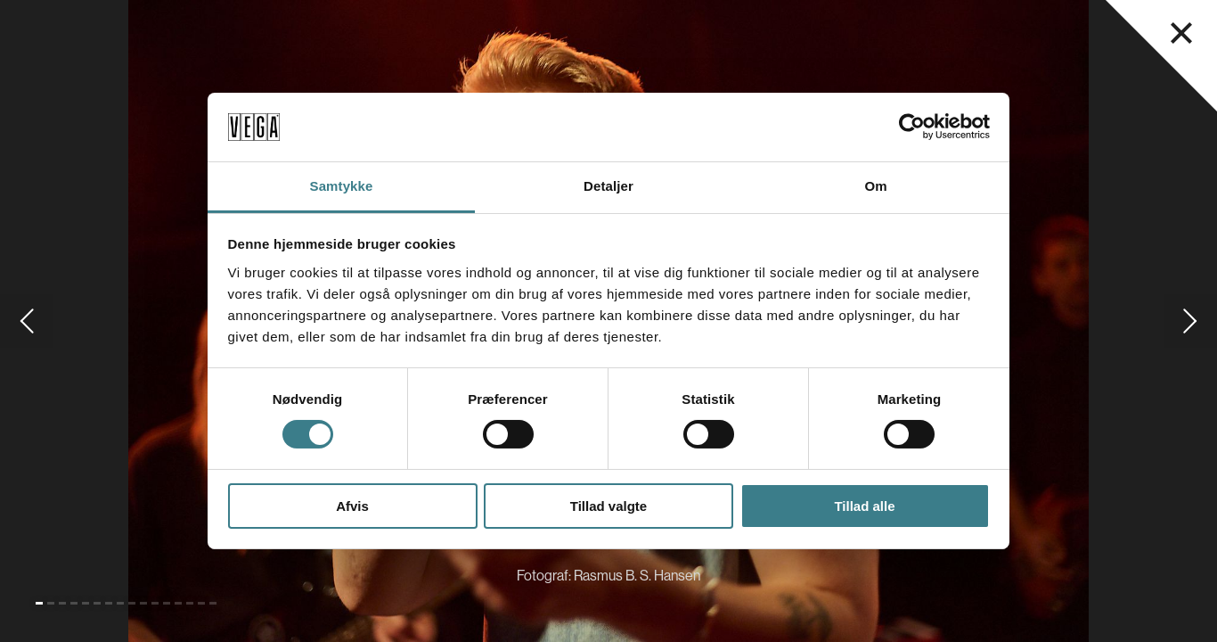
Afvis (352, 506)
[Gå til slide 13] (178, 603)
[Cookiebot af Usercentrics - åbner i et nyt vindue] (912, 126)
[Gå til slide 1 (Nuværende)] (39, 603)
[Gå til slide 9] (131, 603)
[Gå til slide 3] (62, 603)
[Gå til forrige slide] (26, 321)
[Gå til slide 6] (97, 603)
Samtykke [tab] (341, 185)
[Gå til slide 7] (108, 603)
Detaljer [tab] (608, 185)
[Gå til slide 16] (212, 603)
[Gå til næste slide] (1190, 321)
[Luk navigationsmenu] (1181, 33)
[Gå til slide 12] (166, 603)
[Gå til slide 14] (189, 603)
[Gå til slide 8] (120, 603)
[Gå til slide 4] (74, 603)
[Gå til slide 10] (143, 603)
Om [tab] (875, 185)
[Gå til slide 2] (50, 603)
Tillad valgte (608, 506)
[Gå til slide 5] (85, 603)
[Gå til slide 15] (201, 603)
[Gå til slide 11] (155, 603)
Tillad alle (864, 506)
